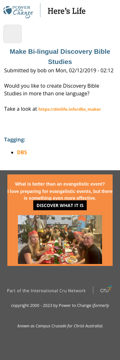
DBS (22, 152)
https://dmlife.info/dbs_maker (69, 109)
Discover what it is (60, 205)
